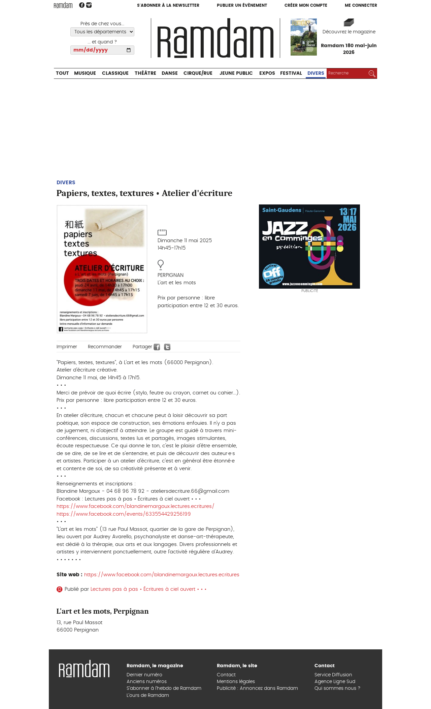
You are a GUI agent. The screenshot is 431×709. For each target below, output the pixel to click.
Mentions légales (236, 681)
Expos (267, 73)
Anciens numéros (147, 681)
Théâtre (145, 73)
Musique (85, 73)
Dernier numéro (144, 675)
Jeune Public (236, 73)
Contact (226, 675)
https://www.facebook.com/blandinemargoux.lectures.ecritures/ (135, 506)
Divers (315, 73)
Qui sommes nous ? (337, 688)
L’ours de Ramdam (148, 695)
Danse (170, 73)
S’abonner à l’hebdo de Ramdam (164, 688)
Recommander (105, 347)
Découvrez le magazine (349, 32)
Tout (62, 73)
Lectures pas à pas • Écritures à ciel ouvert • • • (149, 589)
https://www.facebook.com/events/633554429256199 (124, 514)
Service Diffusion (333, 675)
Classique (115, 73)
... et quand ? (102, 42)
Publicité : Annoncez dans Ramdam (257, 688)
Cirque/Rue (198, 73)
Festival (291, 73)
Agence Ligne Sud (334, 681)
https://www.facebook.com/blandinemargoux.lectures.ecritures (161, 574)
